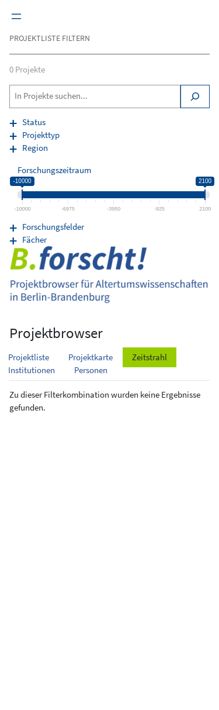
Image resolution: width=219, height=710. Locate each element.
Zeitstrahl (149, 357)
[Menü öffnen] (16, 16)
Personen (90, 370)
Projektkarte (90, 357)
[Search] (195, 96)
